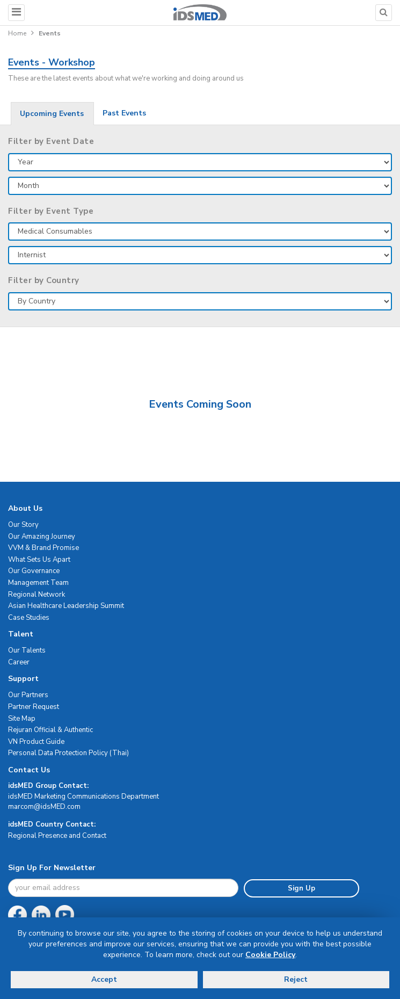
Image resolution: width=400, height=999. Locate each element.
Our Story (23, 525)
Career (19, 662)
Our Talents (27, 650)
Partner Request (33, 707)
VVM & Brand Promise (43, 548)
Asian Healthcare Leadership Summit (66, 606)
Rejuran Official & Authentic (50, 730)
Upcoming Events (52, 113)
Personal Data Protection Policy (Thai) (68, 753)
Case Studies (28, 617)
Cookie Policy (270, 955)
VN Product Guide (36, 742)
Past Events (124, 113)
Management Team (38, 583)
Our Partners (28, 695)
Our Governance (34, 571)
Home (17, 33)
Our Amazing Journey (41, 536)
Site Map (21, 718)
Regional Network (36, 594)
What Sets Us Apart (39, 559)
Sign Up (301, 888)
